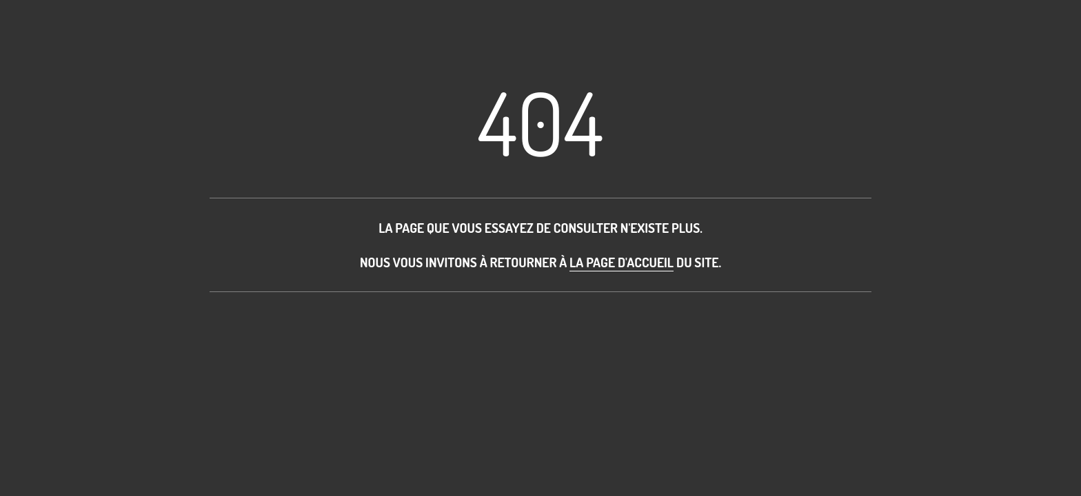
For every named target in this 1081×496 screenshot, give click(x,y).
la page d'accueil (621, 262)
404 (540, 121)
